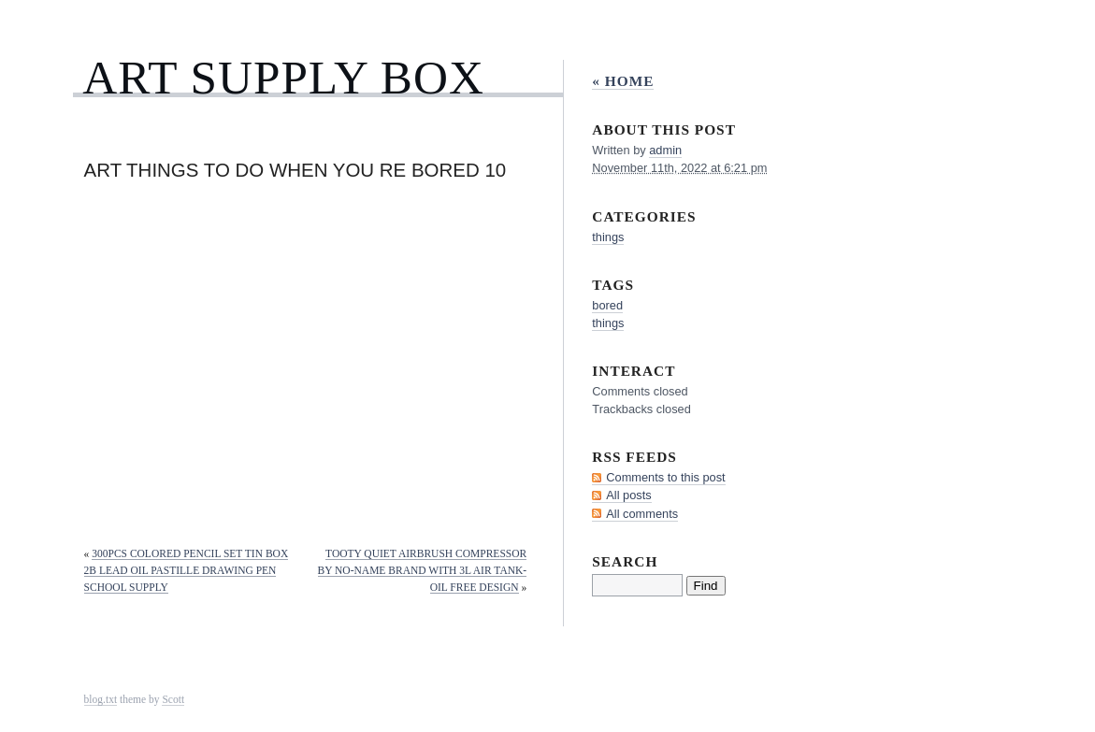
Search (624, 561)
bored (607, 305)
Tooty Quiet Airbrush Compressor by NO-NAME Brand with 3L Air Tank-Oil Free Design (422, 570)
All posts (628, 495)
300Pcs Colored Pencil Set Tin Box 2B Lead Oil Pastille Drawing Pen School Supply (186, 570)
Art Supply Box (283, 77)
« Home (623, 81)
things (608, 237)
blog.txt (101, 699)
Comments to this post (665, 477)
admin (665, 150)
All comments (642, 514)
